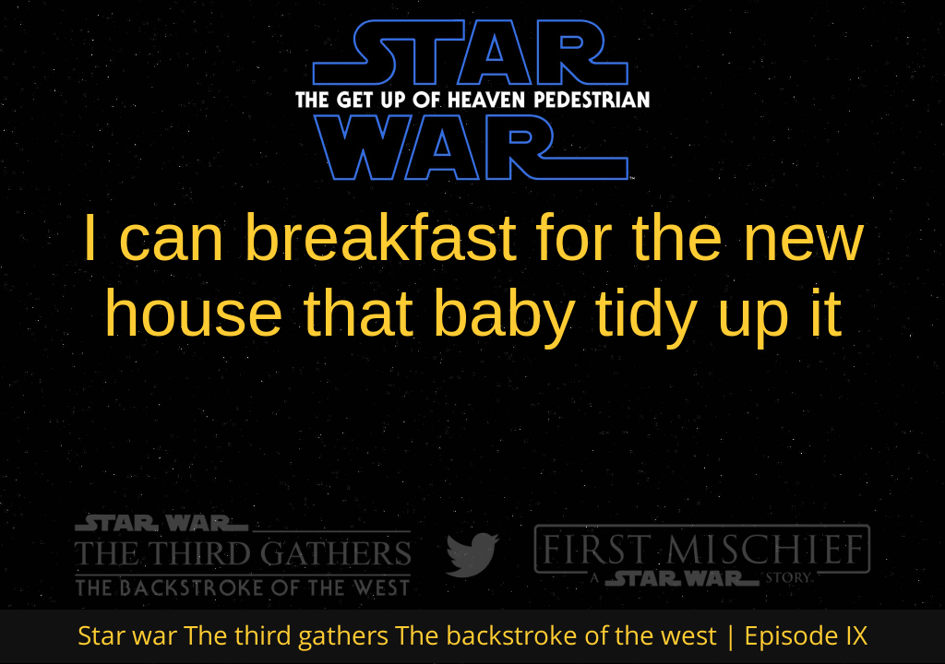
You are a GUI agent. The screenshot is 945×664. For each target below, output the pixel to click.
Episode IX (805, 634)
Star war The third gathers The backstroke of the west (397, 634)
